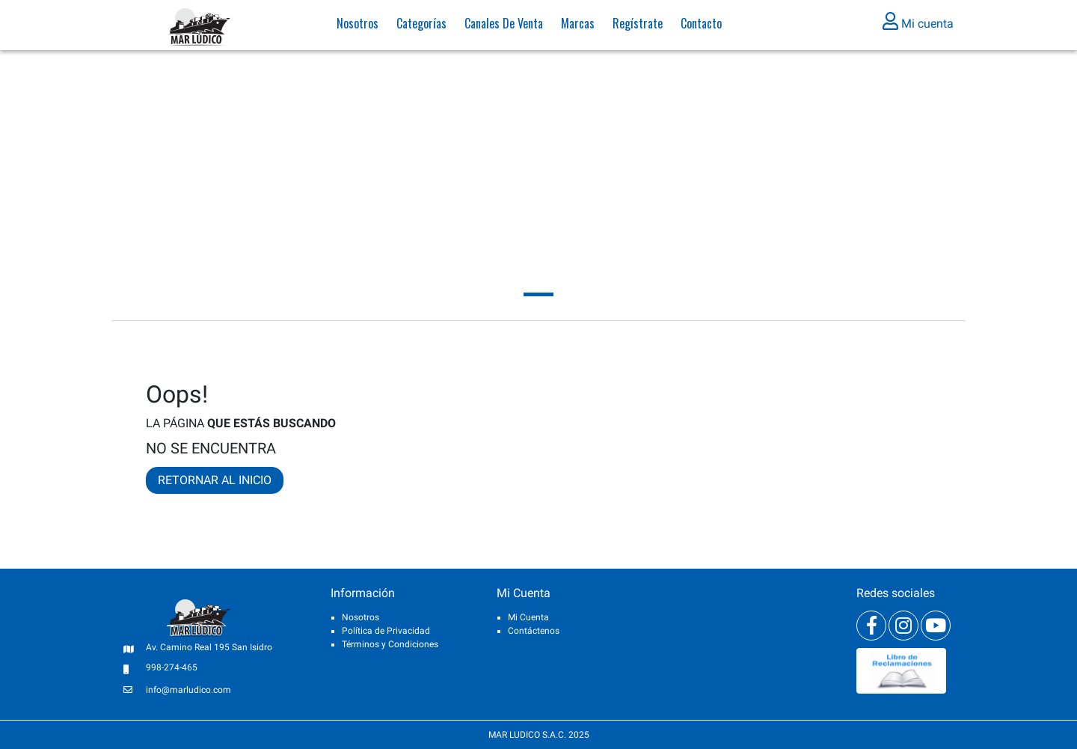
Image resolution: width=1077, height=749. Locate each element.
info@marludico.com (188, 690)
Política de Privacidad (386, 631)
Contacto (701, 26)
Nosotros (357, 26)
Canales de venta (503, 26)
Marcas (578, 26)
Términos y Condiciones (390, 644)
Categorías (421, 26)
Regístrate (638, 26)
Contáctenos (533, 631)
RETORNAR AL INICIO (214, 480)
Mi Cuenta (528, 617)
